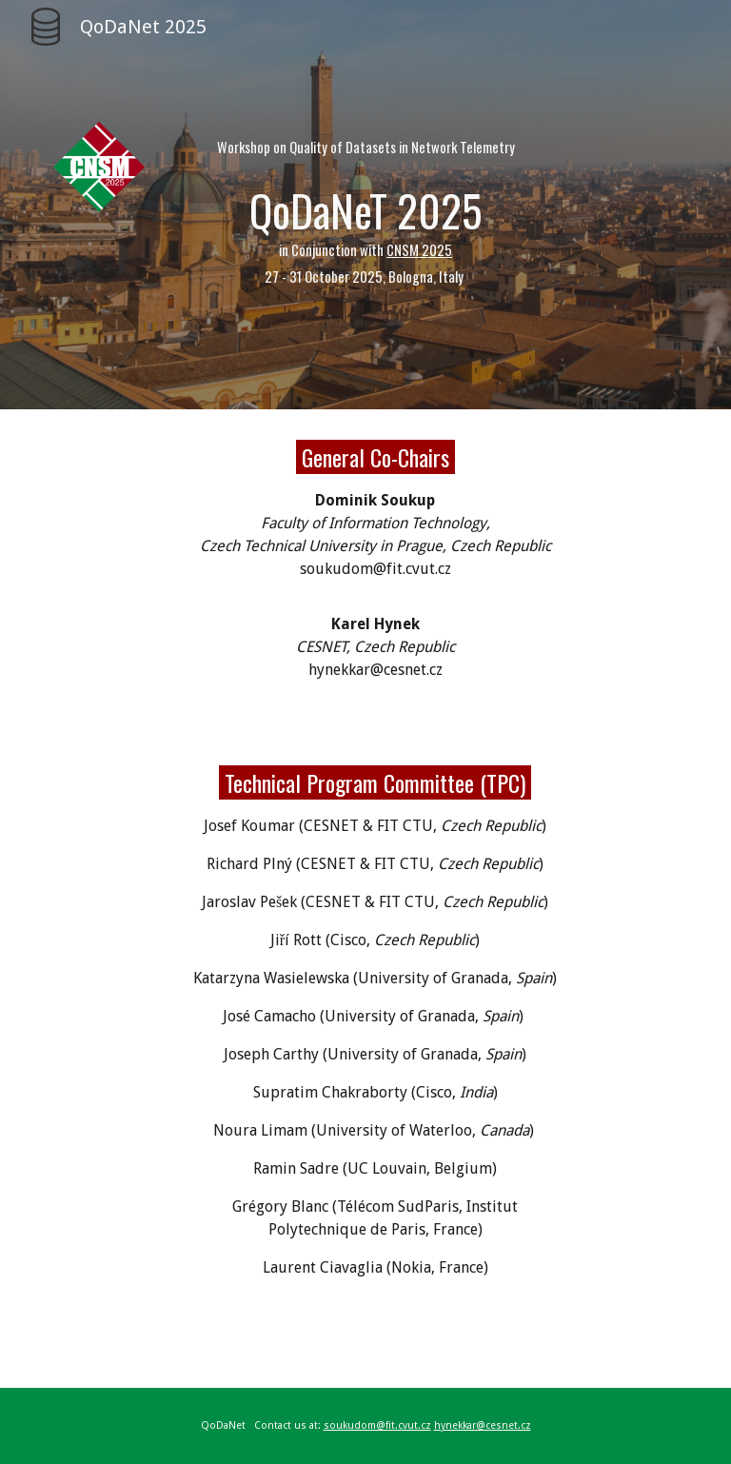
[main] (365, 204)
